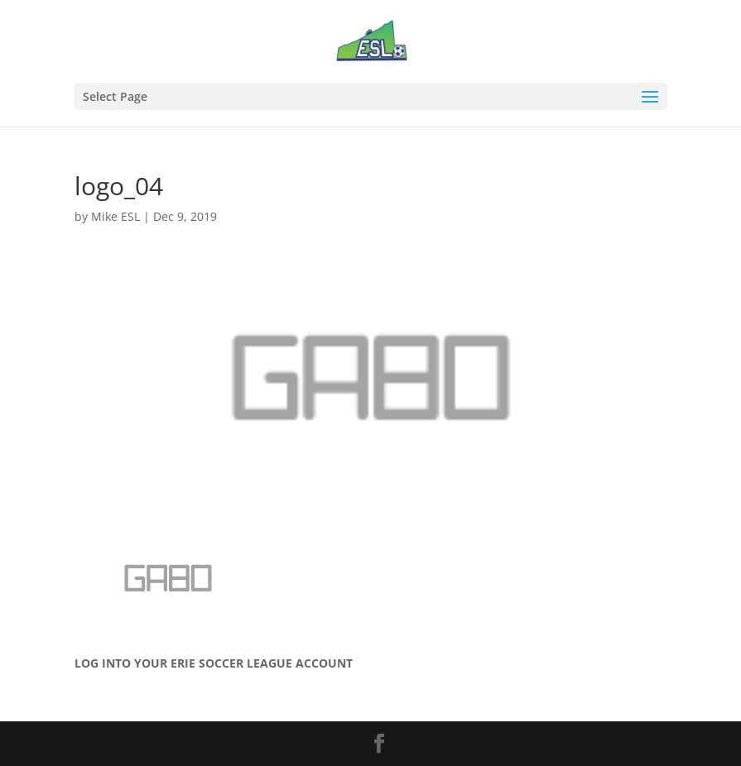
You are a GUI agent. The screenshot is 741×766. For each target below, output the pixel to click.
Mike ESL (115, 216)
